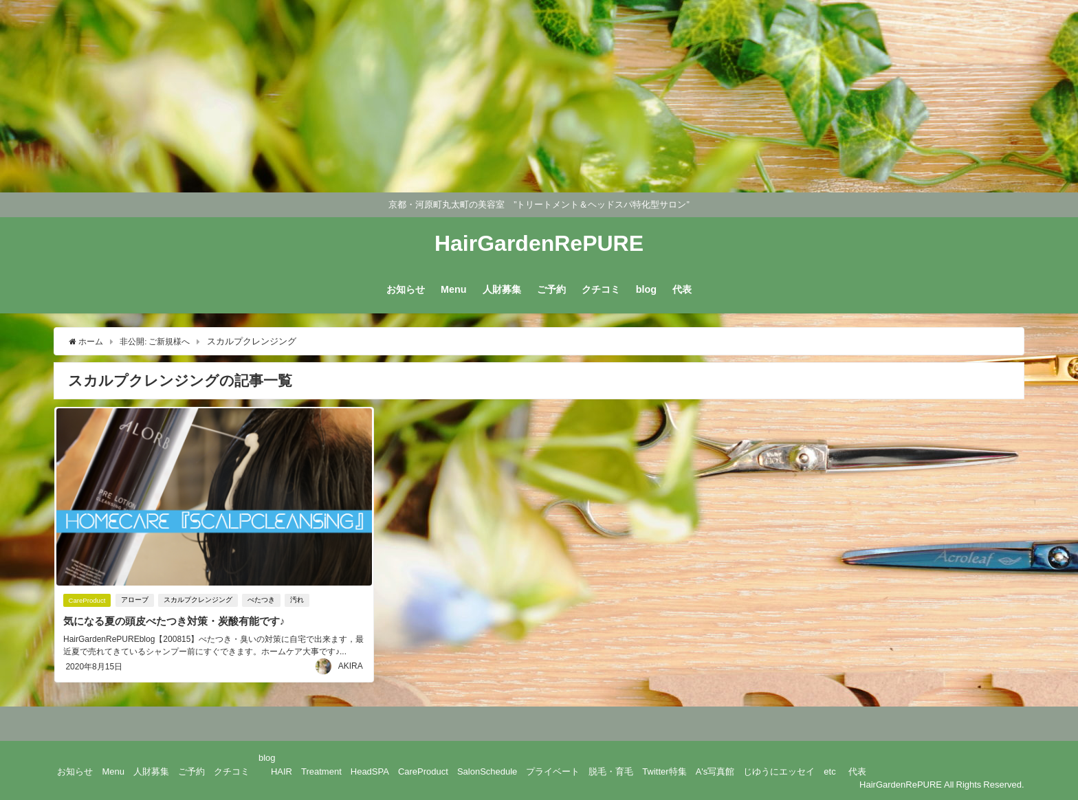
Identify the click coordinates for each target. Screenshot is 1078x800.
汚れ (299, 600)
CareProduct (87, 600)
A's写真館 (715, 769)
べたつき (263, 600)
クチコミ (601, 289)
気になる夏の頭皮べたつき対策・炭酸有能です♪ (180, 621)
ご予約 (551, 289)
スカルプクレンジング (200, 600)
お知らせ (405, 289)
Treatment (321, 769)
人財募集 (502, 289)
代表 (682, 289)
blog (646, 289)
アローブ (137, 600)
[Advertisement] (412, 96)
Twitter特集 (664, 769)
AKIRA (350, 664)
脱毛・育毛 (610, 769)
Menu (454, 289)
